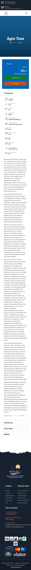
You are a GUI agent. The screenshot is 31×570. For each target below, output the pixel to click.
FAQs (6, 502)
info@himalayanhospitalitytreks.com (13, 8)
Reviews (7, 434)
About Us (7, 490)
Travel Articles (9, 498)
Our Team (7, 493)
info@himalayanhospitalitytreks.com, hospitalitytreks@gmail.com (18, 526)
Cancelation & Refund (23, 500)
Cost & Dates (8, 428)
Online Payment (22, 498)
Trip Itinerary (8, 423)
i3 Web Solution (15, 567)
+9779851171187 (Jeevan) (10, 3)
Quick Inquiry (15, 83)
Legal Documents (9, 495)
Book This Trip (15, 77)
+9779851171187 (10, 514)
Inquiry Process (22, 493)
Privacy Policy (8, 500)
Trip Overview (8, 93)
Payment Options (22, 495)
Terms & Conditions (23, 502)
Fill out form (9, 519)
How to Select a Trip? (23, 490)
